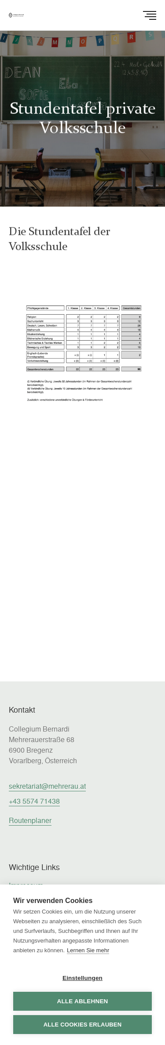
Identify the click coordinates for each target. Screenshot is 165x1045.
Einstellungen (82, 978)
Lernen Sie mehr (88, 950)
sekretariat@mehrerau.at (47, 786)
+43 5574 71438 (34, 801)
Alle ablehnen (82, 1001)
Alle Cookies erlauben (83, 1024)
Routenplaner (30, 820)
